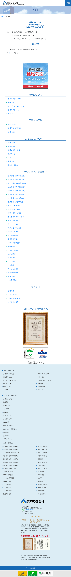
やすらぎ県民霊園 (14, 243)
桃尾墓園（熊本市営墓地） (17, 194)
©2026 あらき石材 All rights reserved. (35, 568)
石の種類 (6, 389)
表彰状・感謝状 (13, 165)
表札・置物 (11, 132)
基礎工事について (14, 102)
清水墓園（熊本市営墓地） (17, 190)
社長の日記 (11, 154)
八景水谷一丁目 (42, 449)
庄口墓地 (11, 265)
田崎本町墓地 (12, 246)
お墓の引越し (41, 386)
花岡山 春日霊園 (14, 205)
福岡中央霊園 (7, 481)
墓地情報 (11, 161)
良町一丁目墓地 (13, 231)
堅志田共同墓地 (13, 220)
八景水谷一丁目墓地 (14, 228)
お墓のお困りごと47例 (44, 380)
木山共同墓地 (12, 280)
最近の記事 (11, 142)
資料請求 (6, 435)
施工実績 (6, 402)
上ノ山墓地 (11, 254)
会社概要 (11, 291)
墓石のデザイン (13, 124)
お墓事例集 (11, 146)
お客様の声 (6, 405)
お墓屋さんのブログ (9, 399)
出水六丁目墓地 (13, 250)
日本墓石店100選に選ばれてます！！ (35, 536)
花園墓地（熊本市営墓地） (17, 176)
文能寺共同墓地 (13, 235)
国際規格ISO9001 (14, 298)
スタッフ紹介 (12, 294)
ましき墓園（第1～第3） (16, 217)
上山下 (40, 478)
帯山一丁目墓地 (13, 224)
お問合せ (6, 432)
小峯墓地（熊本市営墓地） (17, 179)
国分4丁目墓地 (13, 272)
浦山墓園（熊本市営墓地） (17, 198)
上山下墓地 (11, 261)
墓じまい (40, 389)
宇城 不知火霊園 (14, 209)
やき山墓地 (11, 276)
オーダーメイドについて (16, 106)
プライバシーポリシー (9, 439)
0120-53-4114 (29, 510)
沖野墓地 (40, 459)
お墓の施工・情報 (14, 150)
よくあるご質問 (13, 302)
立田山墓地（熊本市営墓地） (17, 183)
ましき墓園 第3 (7, 490)
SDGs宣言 (6, 422)
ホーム (3, 17)
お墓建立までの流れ (14, 99)
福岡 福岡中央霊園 (14, 213)
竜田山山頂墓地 (13, 269)
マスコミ (11, 157)
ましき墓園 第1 (7, 484)
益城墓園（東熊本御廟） (16, 202)
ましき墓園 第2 (7, 487)
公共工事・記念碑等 (14, 128)
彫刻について (12, 113)
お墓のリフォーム (14, 110)
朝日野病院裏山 (13, 239)
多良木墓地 (11, 258)
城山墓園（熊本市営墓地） (17, 187)
